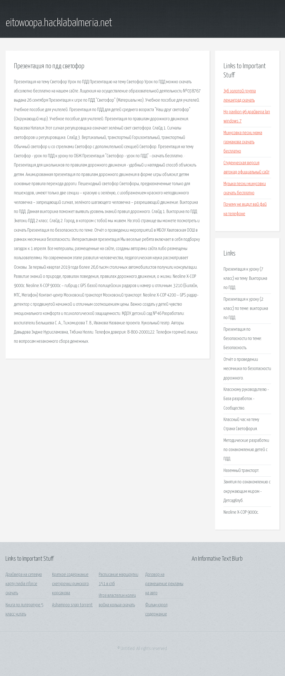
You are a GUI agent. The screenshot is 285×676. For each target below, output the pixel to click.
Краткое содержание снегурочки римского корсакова (70, 584)
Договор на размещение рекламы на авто (164, 584)
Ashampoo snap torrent (72, 605)
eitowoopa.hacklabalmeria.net (59, 23)
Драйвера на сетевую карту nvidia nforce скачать (24, 584)
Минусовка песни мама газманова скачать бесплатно (242, 142)
